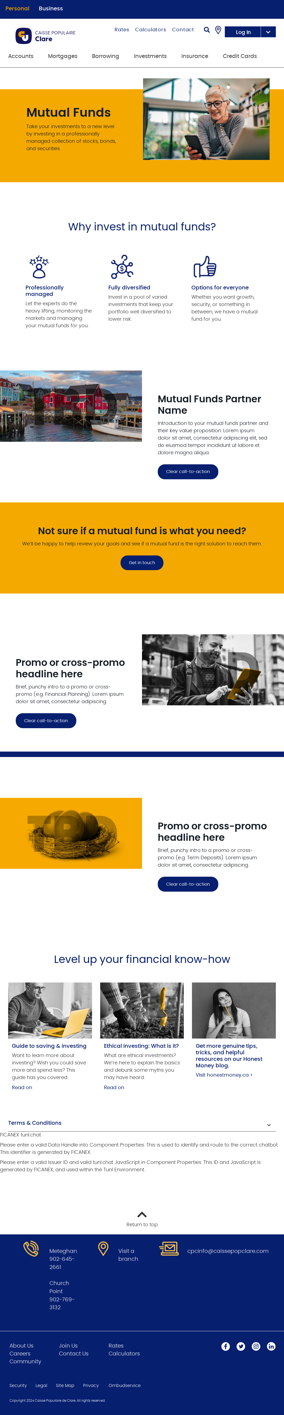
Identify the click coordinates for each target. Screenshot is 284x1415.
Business (51, 8)
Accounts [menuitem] (20, 56)
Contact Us (74, 1354)
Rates (122, 29)
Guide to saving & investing (49, 1046)
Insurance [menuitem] (194, 56)
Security (18, 1385)
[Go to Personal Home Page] (52, 35)
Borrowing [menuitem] (105, 56)
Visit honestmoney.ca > (224, 1075)
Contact (183, 29)
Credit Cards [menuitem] (240, 56)
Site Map (65, 1385)
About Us (21, 1346)
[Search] (207, 30)
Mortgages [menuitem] (62, 56)
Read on (22, 1087)
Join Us (68, 1346)
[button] (142, 1123)
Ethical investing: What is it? (141, 1046)
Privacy (91, 1385)
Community (25, 1361)
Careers (20, 1354)
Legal (41, 1385)
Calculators (150, 29)
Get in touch (142, 563)
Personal (17, 8)
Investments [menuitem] (150, 56)
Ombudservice (125, 1385)
